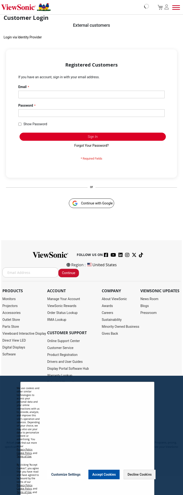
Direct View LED (14, 340)
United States (101, 264)
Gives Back (110, 333)
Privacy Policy (24, 449)
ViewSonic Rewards (61, 306)
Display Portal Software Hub (68, 368)
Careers (107, 313)
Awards (107, 306)
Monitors (9, 299)
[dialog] (91, 435)
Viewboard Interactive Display (24, 333)
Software (9, 354)
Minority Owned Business (120, 326)
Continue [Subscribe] (68, 273)
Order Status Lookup (62, 313)
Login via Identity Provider (23, 37)
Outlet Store (11, 320)
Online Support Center (63, 341)
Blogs (144, 306)
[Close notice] (148, 474)
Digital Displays (13, 347)
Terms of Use (24, 456)
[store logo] (74, 7)
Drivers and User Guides (65, 362)
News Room (149, 299)
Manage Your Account (63, 299)
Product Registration (62, 355)
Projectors (10, 306)
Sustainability (112, 320)
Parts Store (10, 326)
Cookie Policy (24, 453)
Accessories (11, 313)
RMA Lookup (56, 320)
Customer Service (60, 348)
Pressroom (148, 313)
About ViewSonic (114, 299)
